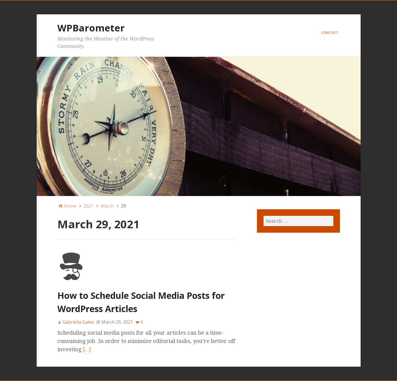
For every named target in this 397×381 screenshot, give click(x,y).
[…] (87, 349)
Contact (330, 32)
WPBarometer (91, 28)
